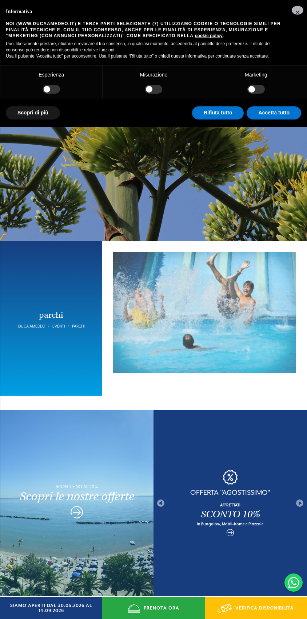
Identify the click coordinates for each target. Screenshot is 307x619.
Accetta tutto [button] (274, 112)
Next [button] (299, 488)
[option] (230, 488)
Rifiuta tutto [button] (218, 112)
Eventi (58, 312)
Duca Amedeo (31, 312)
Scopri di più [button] (32, 112)
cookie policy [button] (209, 35)
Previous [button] (160, 488)
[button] (297, 10)
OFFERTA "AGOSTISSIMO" (230, 478)
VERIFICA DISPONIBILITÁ (256, 608)
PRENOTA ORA (153, 608)
